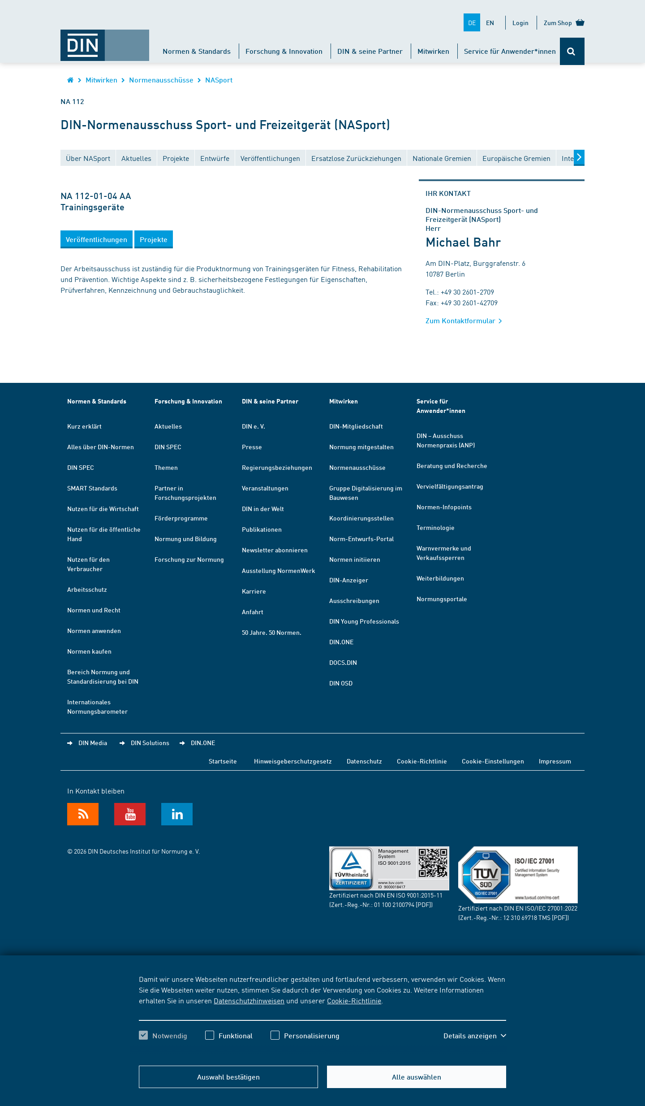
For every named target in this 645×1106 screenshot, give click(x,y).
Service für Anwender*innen (510, 51)
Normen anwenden (94, 630)
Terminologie (436, 527)
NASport (218, 79)
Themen (166, 467)
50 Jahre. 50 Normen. (271, 632)
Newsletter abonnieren (275, 550)
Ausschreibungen (354, 600)
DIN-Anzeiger (348, 580)
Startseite (223, 761)
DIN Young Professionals (364, 621)
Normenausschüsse (161, 79)
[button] (96, 239)
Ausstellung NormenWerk (278, 570)
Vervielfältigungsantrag (450, 486)
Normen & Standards (197, 51)
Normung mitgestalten (361, 446)
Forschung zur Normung (189, 559)
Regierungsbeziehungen (277, 467)
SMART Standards (92, 488)
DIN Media (92, 742)
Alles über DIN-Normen (100, 446)
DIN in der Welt (263, 508)
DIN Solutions (150, 742)
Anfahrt (252, 611)
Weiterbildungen (440, 578)
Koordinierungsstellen (361, 518)
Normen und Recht (93, 610)
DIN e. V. (253, 426)
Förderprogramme (181, 518)
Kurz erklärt (84, 426)
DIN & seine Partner (370, 51)
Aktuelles (168, 426)
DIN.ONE (341, 642)
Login (520, 22)
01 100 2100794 (394, 904)
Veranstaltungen (265, 488)
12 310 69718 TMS (526, 917)
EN (490, 22)
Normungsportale (442, 598)
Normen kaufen (89, 651)
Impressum (555, 761)
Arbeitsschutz (87, 589)
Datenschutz (364, 761)
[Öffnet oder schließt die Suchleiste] (572, 51)
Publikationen (262, 529)
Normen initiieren (354, 559)
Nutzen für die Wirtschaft (103, 508)
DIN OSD (341, 683)
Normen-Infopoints (444, 507)
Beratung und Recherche (452, 465)
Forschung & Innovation (283, 51)
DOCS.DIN (343, 662)
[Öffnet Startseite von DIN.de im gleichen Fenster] (105, 41)
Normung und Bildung (186, 538)
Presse (252, 446)
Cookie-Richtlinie (354, 1000)
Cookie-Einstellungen (493, 761)
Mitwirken (433, 51)
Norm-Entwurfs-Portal (361, 538)
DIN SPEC (80, 467)
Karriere (254, 591)
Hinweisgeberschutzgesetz (293, 761)
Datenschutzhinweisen (249, 1000)
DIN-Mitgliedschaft (356, 426)
